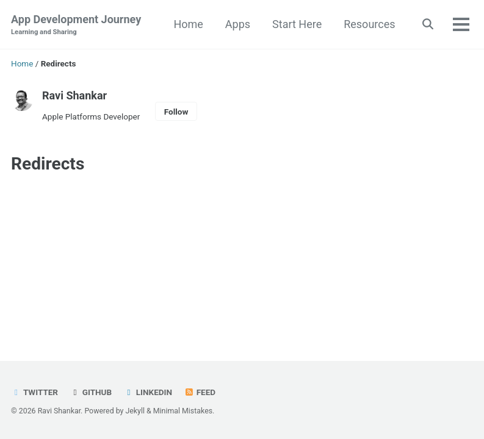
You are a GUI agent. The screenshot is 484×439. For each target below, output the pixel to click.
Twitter (34, 392)
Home (188, 24)
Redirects (47, 164)
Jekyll (135, 411)
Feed (199, 392)
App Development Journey (76, 25)
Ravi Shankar (74, 95)
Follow (176, 111)
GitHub (91, 392)
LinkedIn (148, 392)
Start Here (297, 24)
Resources (369, 24)
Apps (237, 24)
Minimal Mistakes (182, 411)
